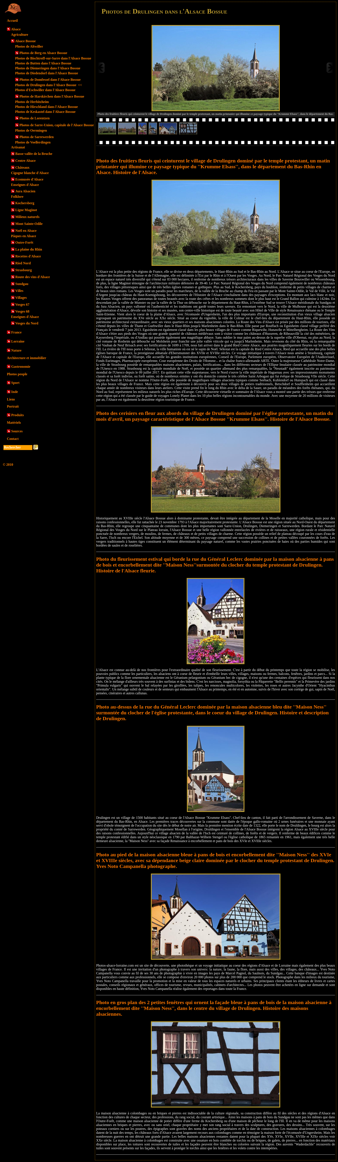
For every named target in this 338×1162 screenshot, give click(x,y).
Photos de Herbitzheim (32, 102)
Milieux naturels (27, 217)
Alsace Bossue (25, 41)
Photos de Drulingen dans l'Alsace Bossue (48, 85)
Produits (17, 415)
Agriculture (19, 34)
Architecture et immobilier (26, 358)
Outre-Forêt (24, 242)
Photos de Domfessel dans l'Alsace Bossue (50, 79)
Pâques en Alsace (23, 236)
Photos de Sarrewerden (36, 137)
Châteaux (22, 167)
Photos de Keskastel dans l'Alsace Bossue (45, 112)
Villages (21, 297)
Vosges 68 (22, 311)
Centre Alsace (25, 160)
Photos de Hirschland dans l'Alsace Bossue (46, 107)
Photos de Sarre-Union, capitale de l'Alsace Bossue (56, 125)
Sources (17, 431)
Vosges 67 (22, 304)
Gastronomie (20, 366)
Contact (13, 439)
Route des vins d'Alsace (32, 277)
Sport (15, 383)
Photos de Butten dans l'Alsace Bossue (43, 63)
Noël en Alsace (26, 230)
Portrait (13, 406)
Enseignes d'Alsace (25, 185)
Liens (11, 399)
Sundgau (21, 284)
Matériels (14, 422)
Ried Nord (23, 263)
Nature (16, 350)
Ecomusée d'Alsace (29, 179)
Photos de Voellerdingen (32, 142)
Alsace (15, 29)
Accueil (12, 20)
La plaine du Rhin (28, 249)
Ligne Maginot (26, 210)
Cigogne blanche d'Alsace (30, 173)
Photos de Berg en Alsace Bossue (43, 53)
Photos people (17, 374)
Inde (14, 392)
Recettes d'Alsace (28, 256)
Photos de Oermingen (31, 130)
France (16, 332)
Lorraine (17, 341)
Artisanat (18, 147)
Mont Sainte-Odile (29, 224)
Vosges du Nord (26, 323)
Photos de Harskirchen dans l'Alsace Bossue (51, 96)
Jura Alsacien (25, 191)
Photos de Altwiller (29, 46)
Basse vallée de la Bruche (33, 154)
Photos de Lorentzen (34, 118)
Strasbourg (23, 270)
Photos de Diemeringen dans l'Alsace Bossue (47, 68)
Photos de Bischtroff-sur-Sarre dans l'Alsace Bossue (53, 58)
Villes (19, 291)
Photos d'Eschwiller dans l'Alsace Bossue (45, 90)
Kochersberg (24, 203)
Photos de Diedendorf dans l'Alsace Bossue (46, 73)
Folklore (17, 196)
